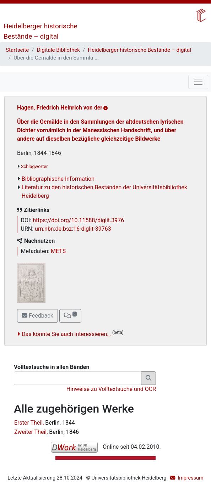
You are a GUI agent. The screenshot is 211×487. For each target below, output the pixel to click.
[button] (70, 316)
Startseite (17, 50)
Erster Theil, (44, 422)
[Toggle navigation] (198, 82)
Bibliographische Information (58, 178)
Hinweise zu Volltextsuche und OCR (111, 389)
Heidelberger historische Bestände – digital (139, 50)
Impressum (190, 478)
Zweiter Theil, (46, 432)
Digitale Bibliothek (58, 50)
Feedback (37, 315)
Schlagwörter (34, 166)
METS (58, 251)
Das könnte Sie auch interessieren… (66, 334)
